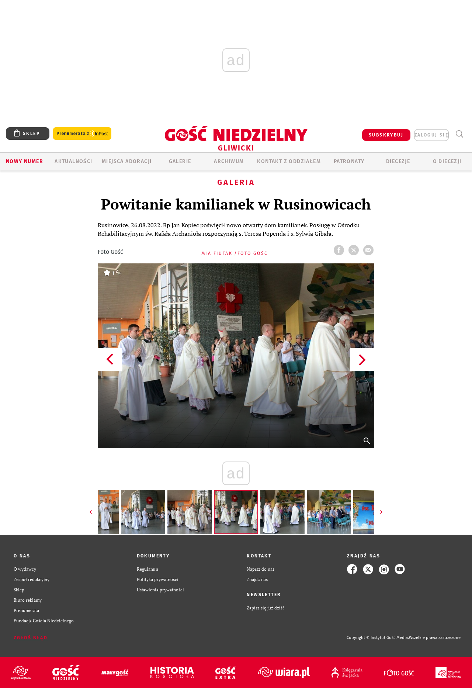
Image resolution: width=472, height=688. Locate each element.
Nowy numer (24, 161)
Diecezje (398, 161)
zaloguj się (431, 135)
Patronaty (349, 161)
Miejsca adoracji (127, 161)
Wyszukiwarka (459, 134)
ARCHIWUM (229, 161)
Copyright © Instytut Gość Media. (378, 637)
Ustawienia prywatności (160, 589)
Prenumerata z (82, 133)
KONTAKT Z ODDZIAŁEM (289, 161)
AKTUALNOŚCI (73, 161)
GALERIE (180, 161)
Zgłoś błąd (31, 637)
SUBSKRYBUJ (386, 135)
